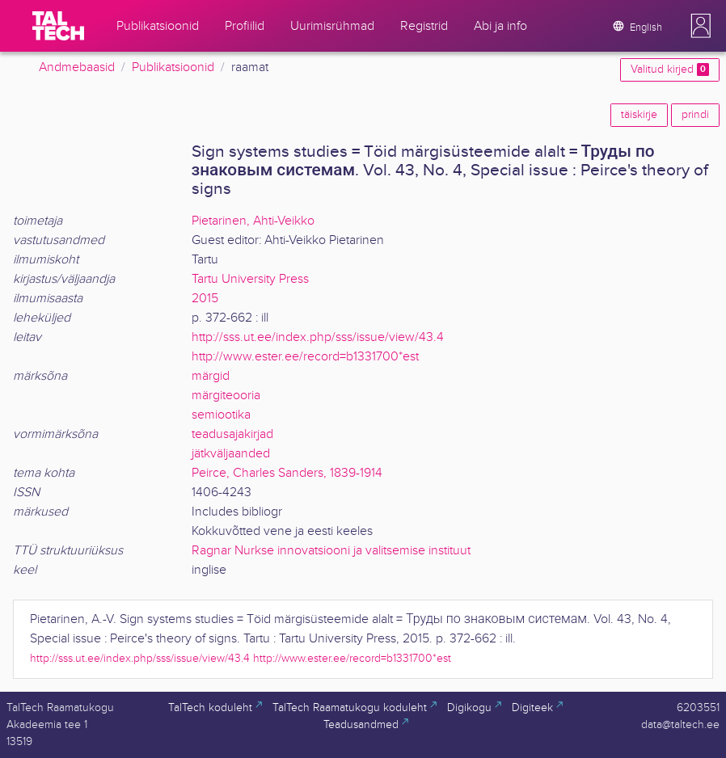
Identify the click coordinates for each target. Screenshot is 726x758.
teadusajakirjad (232, 434)
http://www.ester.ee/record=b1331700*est (305, 356)
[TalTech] (58, 26)
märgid (211, 376)
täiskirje (639, 114)
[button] (701, 26)
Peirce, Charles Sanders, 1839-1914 (287, 473)
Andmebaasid (77, 67)
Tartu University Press (250, 279)
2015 (205, 298)
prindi (695, 114)
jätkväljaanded (231, 453)
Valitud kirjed (670, 69)
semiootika (221, 415)
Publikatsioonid (173, 67)
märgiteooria (226, 395)
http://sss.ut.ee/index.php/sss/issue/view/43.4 (318, 337)
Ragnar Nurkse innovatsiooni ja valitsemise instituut (331, 550)
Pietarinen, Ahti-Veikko (253, 221)
